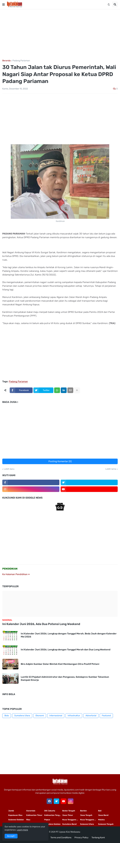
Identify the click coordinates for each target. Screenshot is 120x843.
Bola (6, 715)
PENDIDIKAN (10, 568)
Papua (47, 820)
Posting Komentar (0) (60, 461)
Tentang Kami (98, 837)
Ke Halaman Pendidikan (16, 574)
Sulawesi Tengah (106, 824)
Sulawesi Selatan (16, 820)
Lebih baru (9, 469)
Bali (99, 811)
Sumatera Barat (69, 824)
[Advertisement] (60, 34)
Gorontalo (30, 811)
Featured (106, 715)
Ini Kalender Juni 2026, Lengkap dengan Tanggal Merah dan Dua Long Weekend (65, 649)
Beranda (6, 61)
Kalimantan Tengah (53, 815)
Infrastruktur (74, 715)
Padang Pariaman (21, 61)
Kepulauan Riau (15, 815)
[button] (3, 4)
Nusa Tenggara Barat (89, 820)
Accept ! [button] (11, 836)
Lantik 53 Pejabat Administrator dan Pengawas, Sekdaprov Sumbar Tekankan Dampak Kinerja (65, 678)
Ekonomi (40, 715)
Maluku (101, 820)
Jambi (11, 811)
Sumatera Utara (22, 715)
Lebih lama (110, 469)
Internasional (55, 715)
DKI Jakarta (49, 811)
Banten (83, 811)
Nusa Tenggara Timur (71, 820)
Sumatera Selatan (52, 824)
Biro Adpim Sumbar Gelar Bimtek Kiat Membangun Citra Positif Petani (60, 664)
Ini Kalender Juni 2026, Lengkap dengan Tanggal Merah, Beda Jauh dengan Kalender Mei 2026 (69, 635)
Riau (28, 820)
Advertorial (91, 715)
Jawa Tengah (86, 815)
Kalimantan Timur (34, 815)
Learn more (22, 830)
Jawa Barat (103, 815)
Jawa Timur (67, 815)
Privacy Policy (81, 837)
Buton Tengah (68, 811)
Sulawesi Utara (87, 824)
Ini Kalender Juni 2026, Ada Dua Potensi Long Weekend (41, 624)
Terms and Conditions (60, 837)
